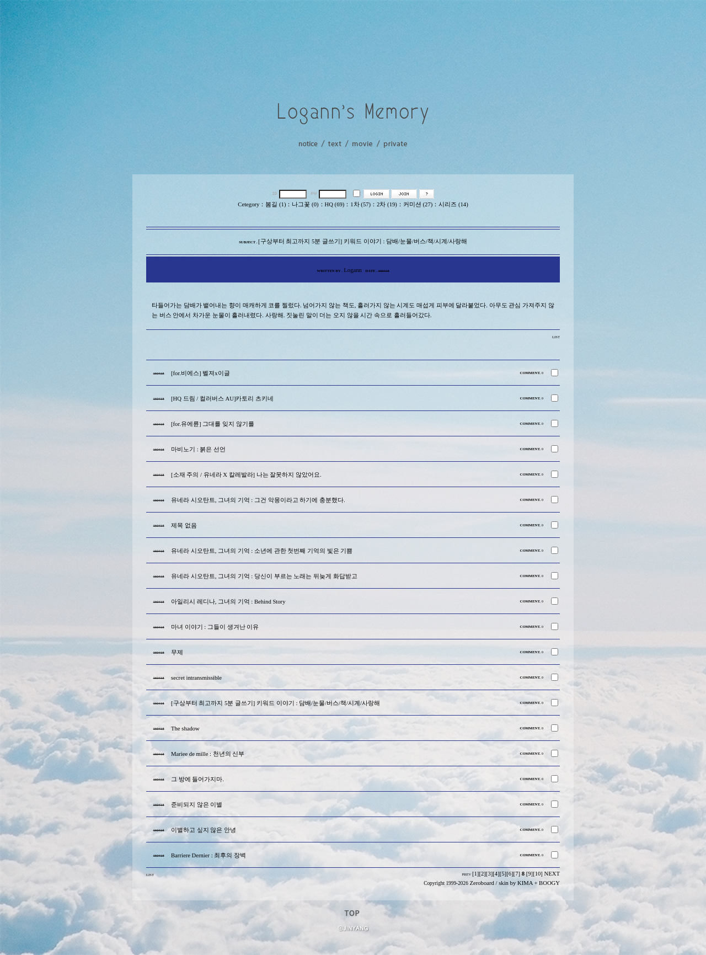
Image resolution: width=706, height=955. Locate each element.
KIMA (525, 883)
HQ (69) (335, 204)
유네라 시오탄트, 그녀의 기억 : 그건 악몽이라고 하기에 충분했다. (258, 500)
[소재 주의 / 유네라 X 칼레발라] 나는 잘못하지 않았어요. (246, 475)
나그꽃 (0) (305, 204)
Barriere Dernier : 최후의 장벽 (208, 855)
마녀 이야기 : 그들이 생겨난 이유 (215, 627)
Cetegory (248, 204)
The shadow (185, 728)
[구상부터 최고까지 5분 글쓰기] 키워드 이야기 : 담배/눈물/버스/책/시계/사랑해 (275, 703)
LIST (556, 337)
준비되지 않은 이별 (196, 805)
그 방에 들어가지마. (197, 779)
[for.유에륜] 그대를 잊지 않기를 (212, 424)
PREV (466, 874)
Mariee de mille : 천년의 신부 (207, 754)
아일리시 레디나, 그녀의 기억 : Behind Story (228, 602)
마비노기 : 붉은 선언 (198, 449)
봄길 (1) (275, 204)
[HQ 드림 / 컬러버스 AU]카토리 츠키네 (222, 399)
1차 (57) (360, 204)
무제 (177, 652)
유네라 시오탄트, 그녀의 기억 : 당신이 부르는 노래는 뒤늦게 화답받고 (264, 576)
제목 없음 (184, 525)
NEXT (552, 874)
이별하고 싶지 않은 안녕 (203, 830)
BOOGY (549, 883)
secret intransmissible (196, 678)
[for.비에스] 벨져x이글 (200, 373)
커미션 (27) (417, 204)
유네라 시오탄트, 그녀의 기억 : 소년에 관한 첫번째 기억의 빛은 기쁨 (261, 551)
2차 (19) (387, 204)
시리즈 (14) (453, 204)
